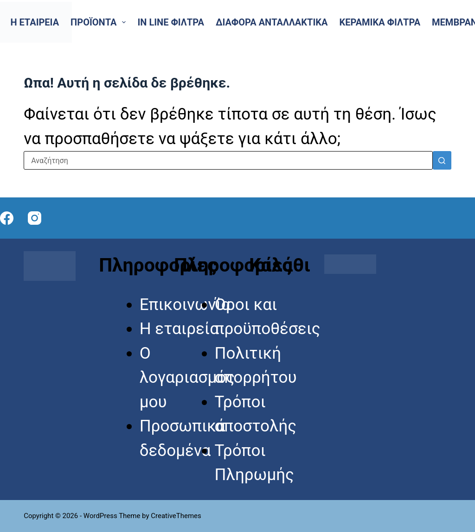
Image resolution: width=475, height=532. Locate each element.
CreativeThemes (176, 516)
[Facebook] (6, 218)
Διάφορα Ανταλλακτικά (272, 22)
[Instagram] (34, 218)
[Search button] (442, 160)
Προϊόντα (100, 22)
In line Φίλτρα (170, 22)
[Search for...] (228, 160)
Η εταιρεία (35, 22)
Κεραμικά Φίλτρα (379, 22)
